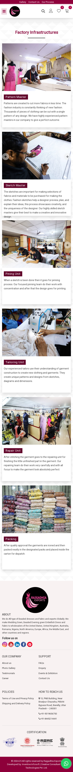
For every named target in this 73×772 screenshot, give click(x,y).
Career (5, 678)
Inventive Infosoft (30, 764)
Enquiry (42, 668)
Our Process (48, 2)
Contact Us (33, 2)
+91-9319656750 (48, 713)
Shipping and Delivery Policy (16, 703)
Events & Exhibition (48, 673)
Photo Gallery (8, 668)
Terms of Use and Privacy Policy (18, 698)
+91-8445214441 (48, 718)
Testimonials (8, 673)
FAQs (41, 663)
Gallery (22, 2)
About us (6, 663)
